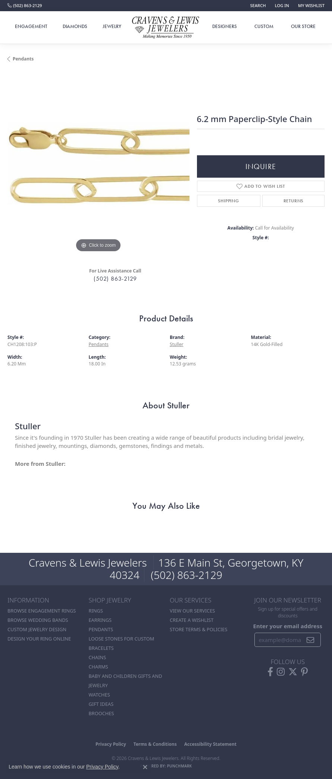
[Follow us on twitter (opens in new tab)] (292, 671)
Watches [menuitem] (99, 694)
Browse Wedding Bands (37, 620)
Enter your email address (287, 626)
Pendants (23, 59)
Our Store (303, 26)
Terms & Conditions (155, 744)
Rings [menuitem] (96, 610)
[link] (24, 5)
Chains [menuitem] (97, 657)
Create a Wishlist (191, 620)
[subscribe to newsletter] (310, 639)
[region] (98, 163)
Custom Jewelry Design (36, 629)
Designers (224, 26)
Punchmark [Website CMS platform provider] (179, 766)
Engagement (31, 26)
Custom (263, 26)
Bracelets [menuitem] (101, 648)
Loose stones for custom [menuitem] (121, 638)
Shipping (228, 201)
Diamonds (75, 26)
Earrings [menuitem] (100, 620)
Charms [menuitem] (98, 666)
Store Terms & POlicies (198, 629)
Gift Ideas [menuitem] (101, 704)
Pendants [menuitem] (101, 629)
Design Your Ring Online (39, 638)
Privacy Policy (110, 744)
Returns (294, 201)
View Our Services (192, 610)
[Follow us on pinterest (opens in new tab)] (304, 671)
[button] (257, 5)
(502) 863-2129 (115, 279)
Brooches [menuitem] (101, 713)
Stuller (177, 344)
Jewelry (112, 26)
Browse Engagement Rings (41, 610)
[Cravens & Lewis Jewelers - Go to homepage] (166, 27)
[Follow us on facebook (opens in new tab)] (270, 671)
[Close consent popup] (145, 767)
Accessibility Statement (210, 744)
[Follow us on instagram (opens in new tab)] (281, 671)
